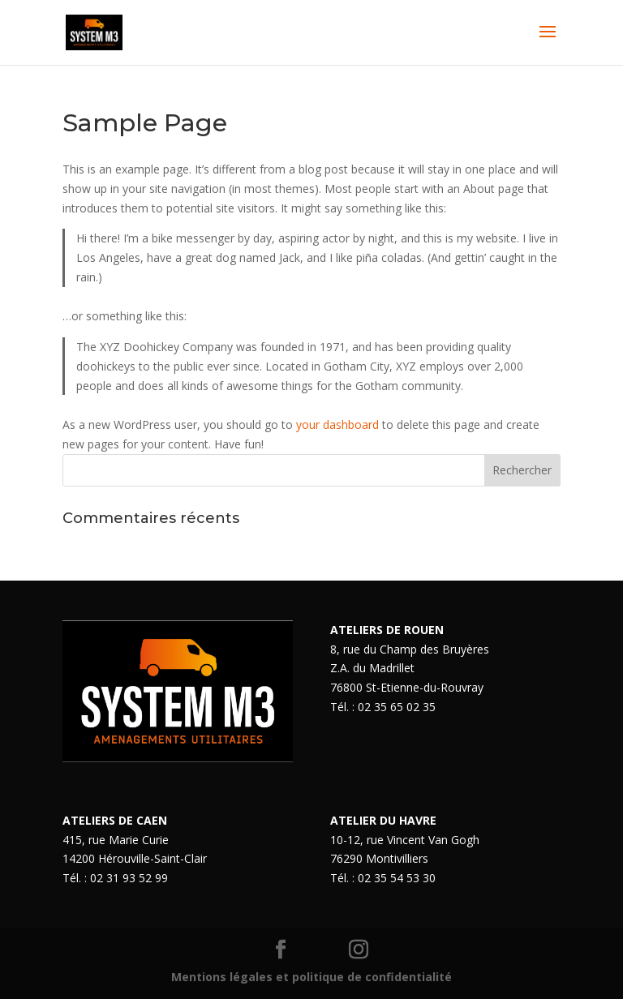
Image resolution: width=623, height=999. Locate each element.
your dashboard (337, 424)
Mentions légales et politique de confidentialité (311, 976)
